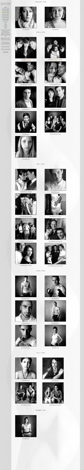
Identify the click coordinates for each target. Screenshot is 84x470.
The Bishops (28, 60)
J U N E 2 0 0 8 (40, 270)
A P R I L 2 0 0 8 (40, 32)
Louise (5, 34)
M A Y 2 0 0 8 (40, 164)
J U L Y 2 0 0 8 (40, 352)
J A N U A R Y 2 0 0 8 (40, 1)
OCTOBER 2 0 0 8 (41, 410)
